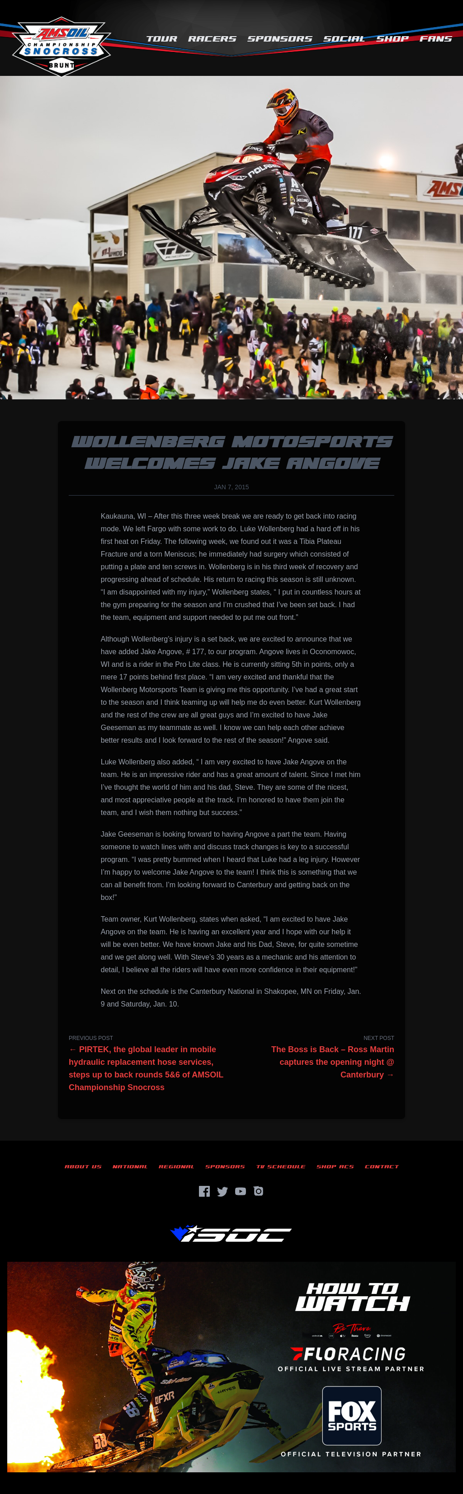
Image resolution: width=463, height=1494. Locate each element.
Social (344, 39)
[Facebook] (204, 1191)
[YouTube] (240, 1191)
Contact (382, 1167)
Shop (392, 39)
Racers (212, 39)
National (130, 1167)
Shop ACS (335, 1167)
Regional (176, 1167)
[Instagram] (258, 1191)
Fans (436, 39)
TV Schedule (281, 1167)
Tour (161, 39)
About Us (83, 1167)
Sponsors (279, 39)
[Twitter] (222, 1191)
